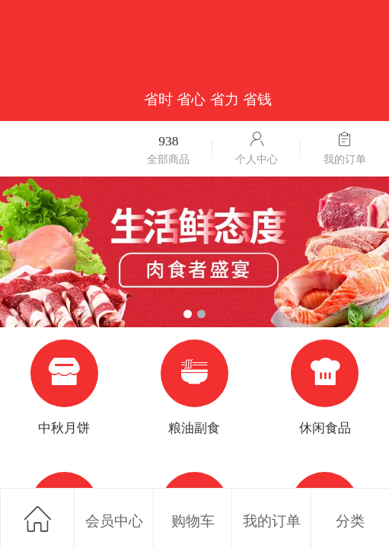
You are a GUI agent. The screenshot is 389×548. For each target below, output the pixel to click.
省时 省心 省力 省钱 (208, 99)
